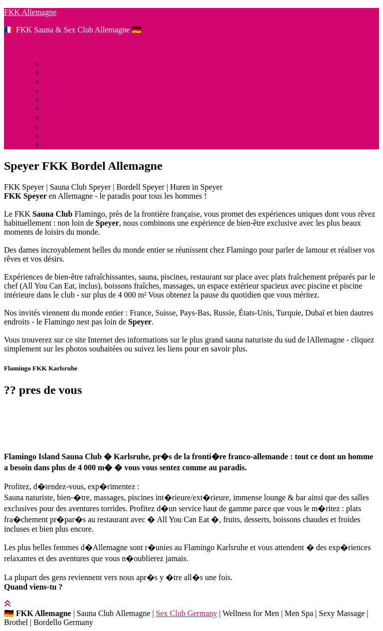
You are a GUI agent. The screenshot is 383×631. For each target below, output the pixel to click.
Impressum (61, 135)
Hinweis (57, 126)
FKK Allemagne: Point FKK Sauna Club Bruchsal (124, 117)
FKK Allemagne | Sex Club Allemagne (106, 81)
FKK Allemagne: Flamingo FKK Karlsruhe (113, 90)
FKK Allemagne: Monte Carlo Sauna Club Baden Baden (134, 99)
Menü (13, 46)
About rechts (64, 72)
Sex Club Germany (186, 613)
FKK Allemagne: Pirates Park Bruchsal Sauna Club (126, 108)
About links (62, 63)
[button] (191, 416)
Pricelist (57, 144)
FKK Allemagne (30, 12)
